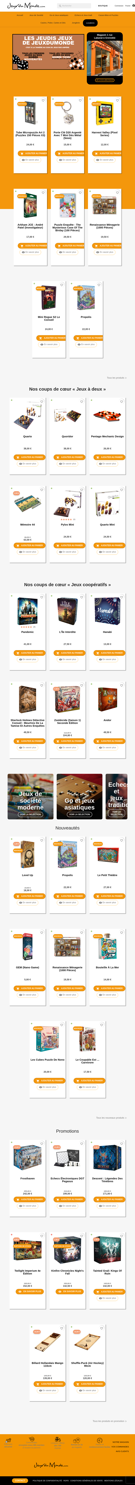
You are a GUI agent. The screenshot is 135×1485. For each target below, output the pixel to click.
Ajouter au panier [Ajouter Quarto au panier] (29, 457)
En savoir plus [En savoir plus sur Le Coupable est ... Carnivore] (87, 1087)
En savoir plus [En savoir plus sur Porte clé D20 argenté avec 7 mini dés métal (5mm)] (67, 160)
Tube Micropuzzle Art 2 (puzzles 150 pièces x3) (30, 134)
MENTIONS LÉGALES (113, 1481)
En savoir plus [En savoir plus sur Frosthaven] (27, 1206)
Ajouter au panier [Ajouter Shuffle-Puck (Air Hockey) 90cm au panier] (89, 1384)
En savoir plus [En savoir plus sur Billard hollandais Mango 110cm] (47, 1390)
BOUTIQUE (103, 6)
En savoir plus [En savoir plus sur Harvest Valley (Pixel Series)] (104, 160)
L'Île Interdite (67, 632)
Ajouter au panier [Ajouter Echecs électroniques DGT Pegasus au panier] (69, 1199)
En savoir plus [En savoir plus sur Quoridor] (67, 463)
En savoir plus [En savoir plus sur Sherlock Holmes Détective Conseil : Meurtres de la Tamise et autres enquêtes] (27, 747)
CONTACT (20, 1480)
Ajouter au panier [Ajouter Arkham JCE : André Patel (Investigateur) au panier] (33, 246)
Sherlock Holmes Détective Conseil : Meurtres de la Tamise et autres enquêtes (27, 723)
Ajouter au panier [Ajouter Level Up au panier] (29, 896)
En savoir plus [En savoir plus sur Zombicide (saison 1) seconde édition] (67, 747)
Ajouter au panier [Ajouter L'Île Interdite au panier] (69, 653)
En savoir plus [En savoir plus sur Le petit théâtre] (107, 902)
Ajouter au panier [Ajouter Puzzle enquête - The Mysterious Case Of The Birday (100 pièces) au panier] (71, 246)
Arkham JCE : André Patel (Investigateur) (30, 226)
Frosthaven (27, 1178)
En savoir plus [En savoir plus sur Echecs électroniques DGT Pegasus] (67, 1206)
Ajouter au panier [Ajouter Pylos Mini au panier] (69, 545)
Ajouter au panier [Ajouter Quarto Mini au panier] (109, 545)
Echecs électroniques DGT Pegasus (67, 1180)
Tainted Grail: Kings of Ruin (107, 1272)
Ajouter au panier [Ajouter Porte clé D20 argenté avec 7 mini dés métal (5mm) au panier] (71, 153)
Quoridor (67, 436)
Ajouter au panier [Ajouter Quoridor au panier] (69, 457)
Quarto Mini (107, 524)
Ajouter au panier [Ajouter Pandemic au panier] (29, 653)
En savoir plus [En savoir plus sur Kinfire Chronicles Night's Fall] (69, 1291)
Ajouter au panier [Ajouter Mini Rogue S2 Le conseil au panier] (52, 338)
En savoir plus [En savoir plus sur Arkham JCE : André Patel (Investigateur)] (30, 252)
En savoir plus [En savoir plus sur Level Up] (27, 902)
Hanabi (107, 632)
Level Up (27, 875)
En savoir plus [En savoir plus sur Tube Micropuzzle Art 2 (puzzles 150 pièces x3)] (30, 160)
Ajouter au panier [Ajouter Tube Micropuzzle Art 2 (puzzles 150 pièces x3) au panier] (33, 153)
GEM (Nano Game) (27, 967)
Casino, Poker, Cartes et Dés (53, 23)
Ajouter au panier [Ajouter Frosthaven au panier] (29, 1199)
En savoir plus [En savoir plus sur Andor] (107, 747)
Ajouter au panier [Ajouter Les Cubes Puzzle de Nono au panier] (49, 1081)
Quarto (27, 436)
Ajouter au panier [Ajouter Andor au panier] (109, 741)
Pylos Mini (67, 524)
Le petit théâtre (107, 875)
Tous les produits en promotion (110, 1421)
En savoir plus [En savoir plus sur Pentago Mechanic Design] (107, 463)
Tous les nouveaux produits (111, 1117)
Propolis (86, 317)
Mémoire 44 (27, 524)
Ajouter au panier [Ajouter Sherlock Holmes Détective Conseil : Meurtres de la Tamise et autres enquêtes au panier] (29, 741)
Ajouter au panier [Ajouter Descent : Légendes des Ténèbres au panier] (109, 1199)
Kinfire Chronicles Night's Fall (67, 1272)
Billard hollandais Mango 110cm (47, 1364)
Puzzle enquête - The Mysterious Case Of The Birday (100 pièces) (67, 227)
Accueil (20, 15)
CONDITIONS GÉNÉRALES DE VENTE (86, 1481)
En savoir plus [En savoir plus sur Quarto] (27, 463)
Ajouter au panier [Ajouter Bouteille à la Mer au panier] (109, 988)
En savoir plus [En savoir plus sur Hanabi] (107, 659)
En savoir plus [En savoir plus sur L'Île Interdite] (67, 659)
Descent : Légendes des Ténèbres (107, 1180)
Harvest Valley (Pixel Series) (105, 134)
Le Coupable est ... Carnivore (87, 1061)
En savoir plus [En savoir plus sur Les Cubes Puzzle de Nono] (47, 1087)
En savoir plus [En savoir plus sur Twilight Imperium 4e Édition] (29, 1291)
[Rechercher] (74, 5)
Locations (90, 23)
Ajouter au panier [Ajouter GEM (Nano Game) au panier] (29, 988)
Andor (107, 720)
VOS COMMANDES (120, 1447)
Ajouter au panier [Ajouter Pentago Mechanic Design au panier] (109, 457)
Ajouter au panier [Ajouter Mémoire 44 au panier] (29, 545)
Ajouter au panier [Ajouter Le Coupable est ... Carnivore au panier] (89, 1081)
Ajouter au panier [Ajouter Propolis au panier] (89, 338)
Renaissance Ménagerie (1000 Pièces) (105, 226)
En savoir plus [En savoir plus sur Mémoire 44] (27, 552)
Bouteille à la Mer (107, 967)
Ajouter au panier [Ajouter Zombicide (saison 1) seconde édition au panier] (69, 741)
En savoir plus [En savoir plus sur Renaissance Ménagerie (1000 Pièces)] (104, 252)
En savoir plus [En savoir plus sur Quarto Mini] (107, 552)
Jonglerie (76, 23)
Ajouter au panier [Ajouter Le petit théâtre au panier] (109, 896)
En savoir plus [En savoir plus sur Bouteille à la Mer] (107, 994)
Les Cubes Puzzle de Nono (48, 1059)
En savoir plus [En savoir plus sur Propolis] (86, 344)
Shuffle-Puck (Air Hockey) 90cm (87, 1364)
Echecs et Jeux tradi (83, 15)
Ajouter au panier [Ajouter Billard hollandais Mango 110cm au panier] (49, 1384)
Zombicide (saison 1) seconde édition (67, 721)
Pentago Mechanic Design (107, 436)
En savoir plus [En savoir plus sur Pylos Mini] (67, 552)
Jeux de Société (36, 15)
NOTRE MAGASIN (121, 1442)
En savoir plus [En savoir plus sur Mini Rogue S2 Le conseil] (48, 344)
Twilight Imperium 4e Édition (28, 1272)
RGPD (66, 1481)
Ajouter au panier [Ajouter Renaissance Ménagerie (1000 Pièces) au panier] (108, 246)
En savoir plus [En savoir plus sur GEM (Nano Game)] (27, 994)
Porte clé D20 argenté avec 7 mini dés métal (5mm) (67, 135)
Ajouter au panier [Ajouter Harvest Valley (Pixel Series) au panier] (108, 153)
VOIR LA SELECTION (30, 814)
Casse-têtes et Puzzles (108, 15)
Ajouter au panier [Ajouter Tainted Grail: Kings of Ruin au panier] (109, 1292)
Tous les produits (117, 377)
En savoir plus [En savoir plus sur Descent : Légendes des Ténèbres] (107, 1206)
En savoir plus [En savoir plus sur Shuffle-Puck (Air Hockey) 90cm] (87, 1390)
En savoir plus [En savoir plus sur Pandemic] (27, 659)
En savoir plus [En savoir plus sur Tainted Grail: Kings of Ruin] (107, 1298)
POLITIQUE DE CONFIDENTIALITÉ (47, 1481)
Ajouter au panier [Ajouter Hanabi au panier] (109, 653)
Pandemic (27, 632)
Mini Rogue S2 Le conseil (49, 318)
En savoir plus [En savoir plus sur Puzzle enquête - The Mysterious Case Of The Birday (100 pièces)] (67, 252)
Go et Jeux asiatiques (59, 15)
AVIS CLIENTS (122, 1451)
